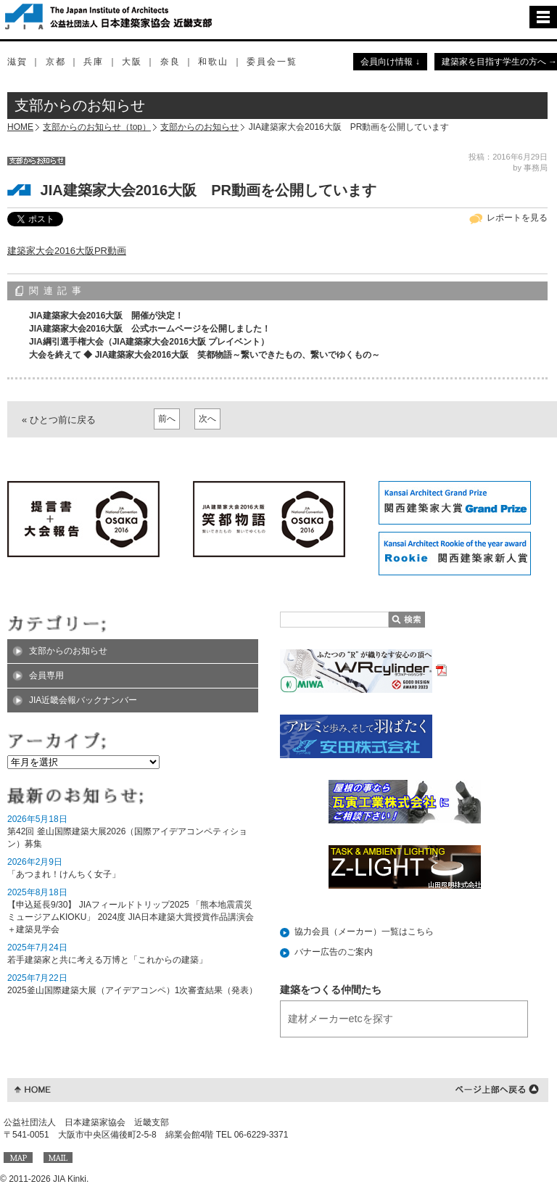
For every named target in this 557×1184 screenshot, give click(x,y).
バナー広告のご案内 (333, 952)
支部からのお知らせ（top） (97, 127)
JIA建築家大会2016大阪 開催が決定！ (106, 316)
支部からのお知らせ (199, 127)
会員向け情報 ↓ (389, 62)
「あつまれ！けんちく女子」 (63, 874)
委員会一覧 (272, 62)
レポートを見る (517, 218)
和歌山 (213, 62)
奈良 (170, 62)
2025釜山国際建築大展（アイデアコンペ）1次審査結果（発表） (132, 990)
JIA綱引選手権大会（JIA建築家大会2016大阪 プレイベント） (149, 342)
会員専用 (46, 675)
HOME (20, 127)
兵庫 (93, 62)
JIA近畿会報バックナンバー (83, 700)
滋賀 (17, 62)
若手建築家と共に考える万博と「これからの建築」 (107, 960)
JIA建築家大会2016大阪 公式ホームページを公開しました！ (150, 329)
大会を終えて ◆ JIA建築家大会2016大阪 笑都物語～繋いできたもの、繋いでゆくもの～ (204, 355)
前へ (167, 419)
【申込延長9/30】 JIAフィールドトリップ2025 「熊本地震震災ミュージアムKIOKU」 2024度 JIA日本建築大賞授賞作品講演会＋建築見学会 (130, 917)
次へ (207, 419)
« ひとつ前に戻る (59, 419)
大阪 (132, 62)
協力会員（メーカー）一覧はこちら (364, 931)
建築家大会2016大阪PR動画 (66, 250)
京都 (56, 62)
